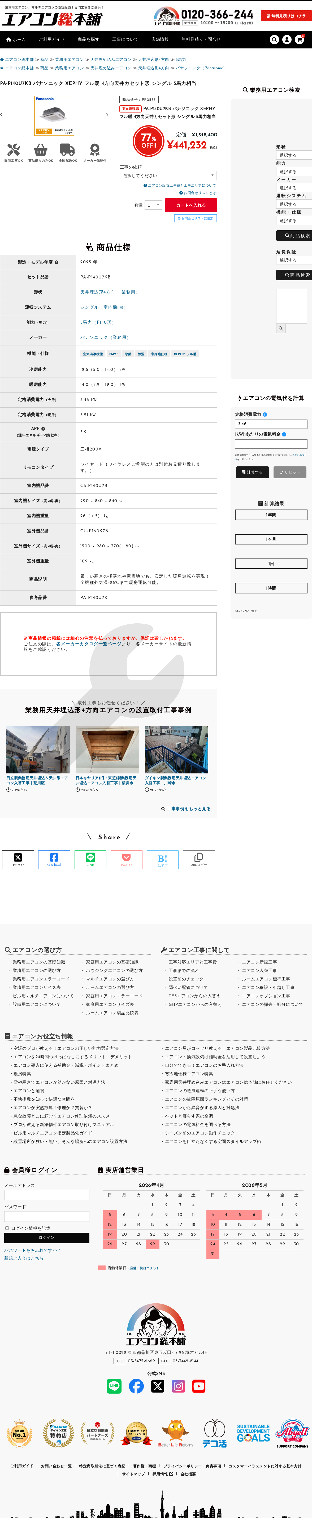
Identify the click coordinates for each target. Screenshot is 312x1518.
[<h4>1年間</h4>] (271, 526)
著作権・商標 (144, 1466)
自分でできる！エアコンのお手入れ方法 (204, 1066)
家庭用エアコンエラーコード (114, 996)
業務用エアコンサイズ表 (37, 988)
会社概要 (188, 1474)
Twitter (18, 865)
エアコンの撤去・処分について (272, 1005)
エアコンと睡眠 (29, 1091)
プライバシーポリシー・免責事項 (192, 1466)
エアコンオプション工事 (266, 996)
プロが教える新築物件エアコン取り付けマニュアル (64, 1125)
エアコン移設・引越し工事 (268, 988)
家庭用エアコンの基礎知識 (112, 962)
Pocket (126, 865)
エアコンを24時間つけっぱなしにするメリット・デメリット (73, 1057)
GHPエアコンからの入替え (195, 1005)
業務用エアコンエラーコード (41, 979)
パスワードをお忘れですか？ (32, 1251)
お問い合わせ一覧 (56, 1466)
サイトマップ (133, 1474)
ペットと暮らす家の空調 (189, 1116)
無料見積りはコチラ (288, 16)
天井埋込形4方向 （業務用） (110, 292)
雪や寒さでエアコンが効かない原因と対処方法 (60, 1082)
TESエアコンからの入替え (195, 996)
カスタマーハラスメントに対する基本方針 (265, 1466)
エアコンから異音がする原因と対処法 (202, 1108)
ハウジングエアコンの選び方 (114, 971)
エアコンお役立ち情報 (42, 1037)
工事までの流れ (184, 971)
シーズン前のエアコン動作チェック (200, 1133)
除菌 (128, 354)
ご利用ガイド (21, 1466)
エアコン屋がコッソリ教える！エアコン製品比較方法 (217, 1049)
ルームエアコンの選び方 (110, 988)
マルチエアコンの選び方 (110, 979)
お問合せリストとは (200, 193)
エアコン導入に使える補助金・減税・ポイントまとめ (66, 1066)
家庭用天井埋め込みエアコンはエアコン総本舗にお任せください (228, 1082)
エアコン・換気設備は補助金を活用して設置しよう (215, 1057)
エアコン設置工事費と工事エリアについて (182, 185)
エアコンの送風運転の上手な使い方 (200, 1091)
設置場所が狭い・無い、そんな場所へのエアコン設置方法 (70, 1142)
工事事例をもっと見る (189, 809)
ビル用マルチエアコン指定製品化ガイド (53, 1133)
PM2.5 (114, 354)
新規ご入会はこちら (24, 1258)
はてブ (163, 865)
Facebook (54, 865)
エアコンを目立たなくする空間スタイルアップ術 (213, 1142)
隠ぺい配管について (188, 988)
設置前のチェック (186, 979)
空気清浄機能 (93, 354)
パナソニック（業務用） (105, 338)
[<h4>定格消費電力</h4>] (271, 424)
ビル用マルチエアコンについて (43, 996)
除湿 (141, 354)
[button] (107, 115)
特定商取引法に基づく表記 (102, 1466)
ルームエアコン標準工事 (266, 979)
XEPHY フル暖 (185, 354)
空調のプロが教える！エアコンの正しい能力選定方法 (66, 1049)
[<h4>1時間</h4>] (271, 600)
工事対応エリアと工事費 (193, 962)
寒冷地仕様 (159, 354)
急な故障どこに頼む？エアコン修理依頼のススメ (62, 1116)
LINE (90, 865)
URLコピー (199, 865)
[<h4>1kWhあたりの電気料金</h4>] (271, 444)
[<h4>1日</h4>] (271, 575)
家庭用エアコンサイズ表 (110, 1005)
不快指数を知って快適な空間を (44, 1099)
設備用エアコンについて (37, 1005)
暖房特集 (22, 1074)
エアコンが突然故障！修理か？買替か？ (53, 1108)
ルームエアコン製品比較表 (112, 1013)
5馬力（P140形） (98, 323)
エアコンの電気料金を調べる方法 (198, 1125)
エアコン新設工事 (259, 962)
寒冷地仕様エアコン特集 (189, 1074)
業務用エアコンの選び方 (37, 971)
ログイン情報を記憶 (27, 1229)
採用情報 (163, 1474)
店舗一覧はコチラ (143, 1268)
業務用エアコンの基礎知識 (39, 962)
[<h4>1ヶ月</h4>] (271, 551)
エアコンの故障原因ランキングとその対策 (206, 1099)
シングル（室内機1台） (104, 307)
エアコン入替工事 (259, 971)
